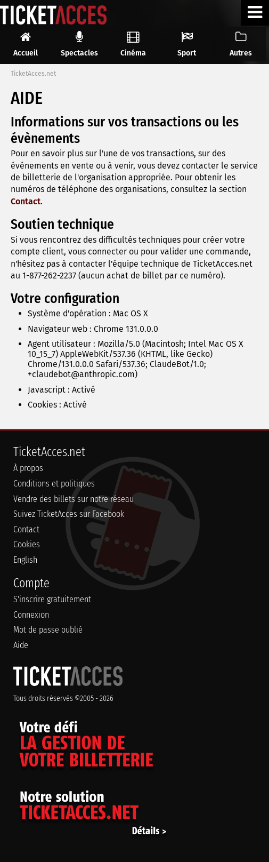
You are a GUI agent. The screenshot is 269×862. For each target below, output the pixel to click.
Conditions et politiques (54, 483)
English (25, 560)
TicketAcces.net (33, 73)
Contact (25, 201)
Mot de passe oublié (48, 630)
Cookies (26, 544)
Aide (20, 645)
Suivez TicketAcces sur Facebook (68, 514)
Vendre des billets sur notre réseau (73, 499)
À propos (28, 468)
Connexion (31, 615)
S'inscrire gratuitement (52, 599)
